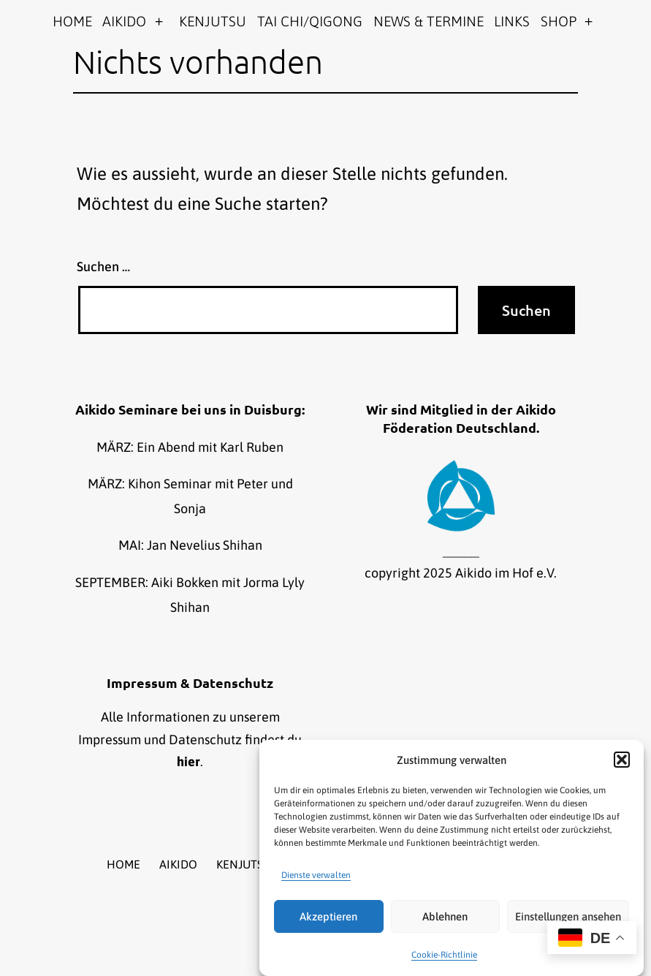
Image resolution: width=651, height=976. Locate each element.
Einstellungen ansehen (568, 916)
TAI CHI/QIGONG (309, 21)
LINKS (512, 21)
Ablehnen (445, 916)
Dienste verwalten (316, 875)
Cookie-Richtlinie (444, 955)
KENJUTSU (212, 21)
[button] (621, 759)
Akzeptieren (328, 916)
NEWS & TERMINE (428, 21)
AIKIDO (124, 21)
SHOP (558, 21)
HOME (72, 21)
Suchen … (103, 266)
